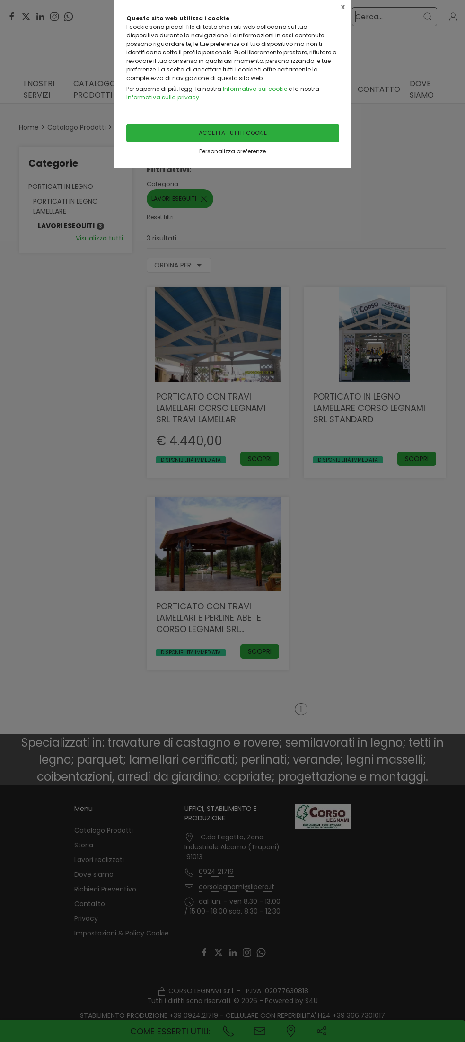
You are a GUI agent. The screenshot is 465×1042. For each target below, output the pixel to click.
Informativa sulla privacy (162, 97)
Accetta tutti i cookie (233, 133)
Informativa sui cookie (255, 89)
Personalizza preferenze (232, 151)
